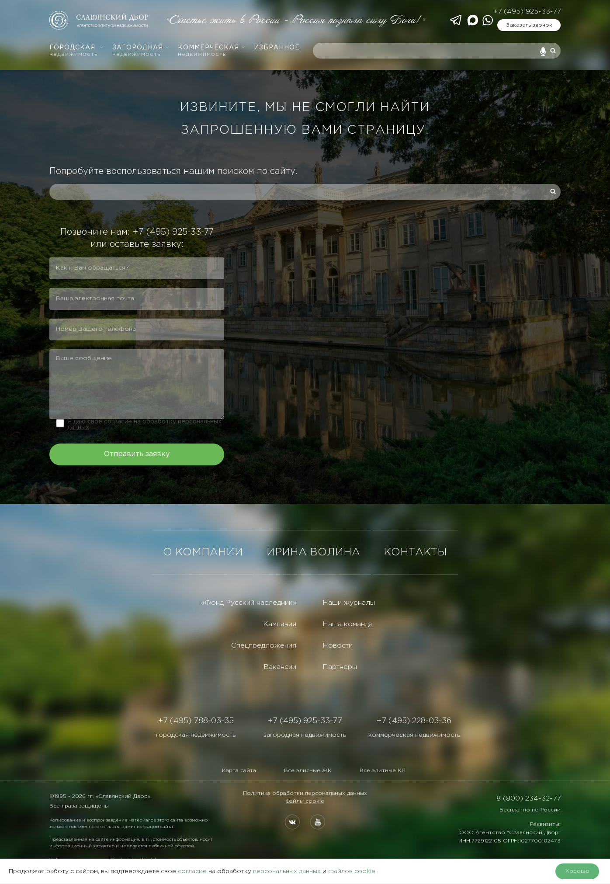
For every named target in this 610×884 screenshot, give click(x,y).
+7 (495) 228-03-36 (414, 721)
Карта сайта (239, 770)
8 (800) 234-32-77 (528, 798)
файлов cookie (351, 871)
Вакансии (279, 667)
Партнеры (339, 667)
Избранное (277, 47)
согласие (118, 421)
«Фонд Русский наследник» (248, 603)
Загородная (141, 51)
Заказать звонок (529, 25)
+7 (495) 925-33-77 (527, 11)
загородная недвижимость (304, 735)
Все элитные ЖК (308, 770)
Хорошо (577, 871)
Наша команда (347, 624)
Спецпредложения (263, 645)
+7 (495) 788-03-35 (196, 721)
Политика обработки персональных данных (305, 793)
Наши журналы (348, 603)
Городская (76, 51)
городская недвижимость (196, 735)
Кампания (279, 624)
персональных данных (287, 871)
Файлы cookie (305, 801)
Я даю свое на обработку (144, 424)
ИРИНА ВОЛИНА (313, 552)
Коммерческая (212, 51)
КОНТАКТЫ (415, 552)
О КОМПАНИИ (203, 552)
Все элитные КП (383, 770)
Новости (337, 645)
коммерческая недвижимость (414, 735)
